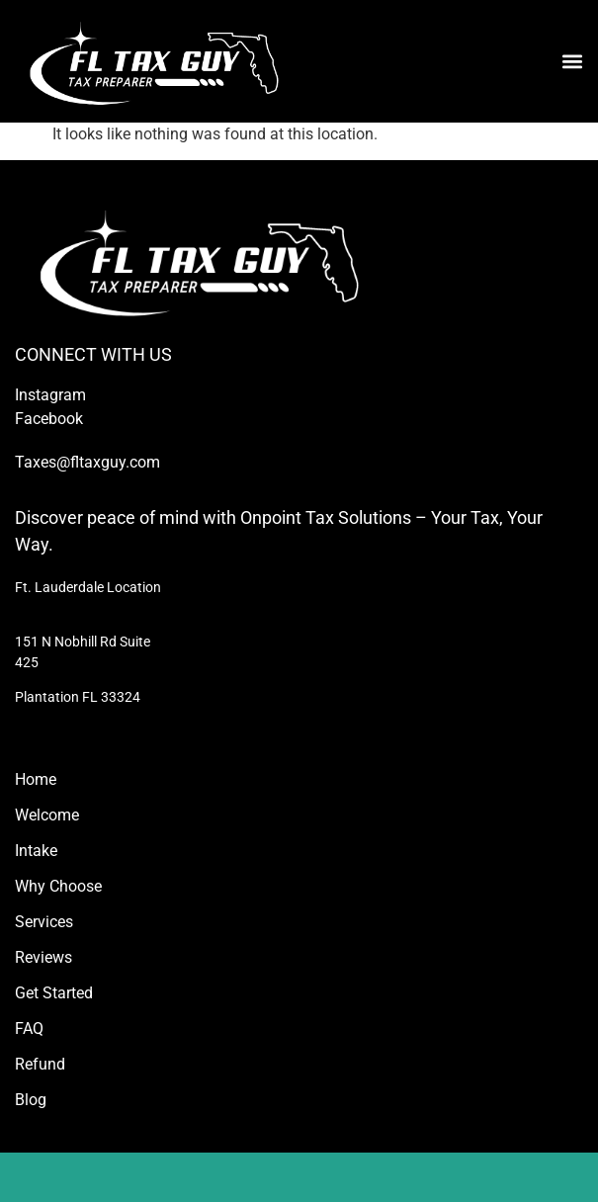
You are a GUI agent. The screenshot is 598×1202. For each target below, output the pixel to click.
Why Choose (58, 886)
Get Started (54, 993)
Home (35, 779)
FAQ (29, 1028)
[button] (571, 60)
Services (44, 921)
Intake (36, 850)
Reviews (43, 957)
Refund (40, 1064)
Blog (30, 1099)
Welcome (47, 815)
